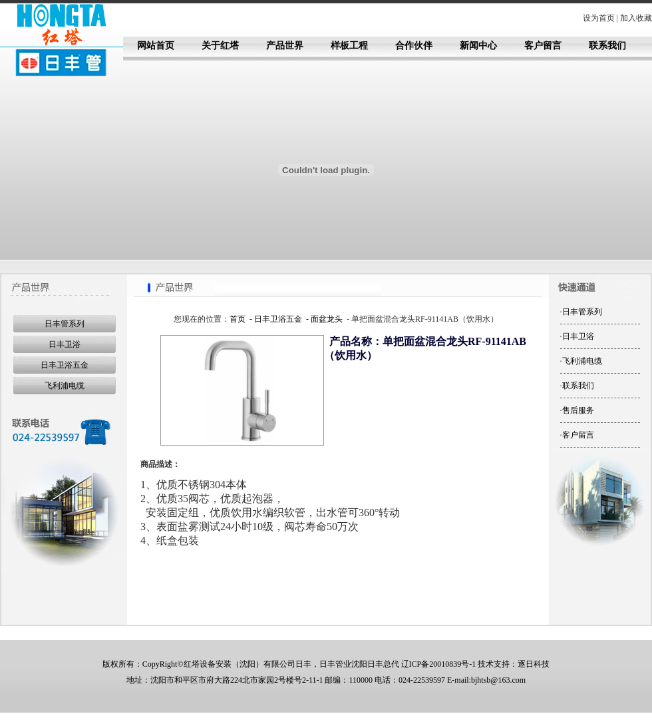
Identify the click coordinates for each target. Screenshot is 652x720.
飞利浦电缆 (64, 385)
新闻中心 (478, 46)
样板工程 (349, 46)
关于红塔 (220, 46)
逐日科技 (534, 664)
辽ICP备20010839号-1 (438, 664)
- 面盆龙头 (323, 319)
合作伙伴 (413, 46)
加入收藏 (636, 18)
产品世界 (284, 46)
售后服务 (578, 410)
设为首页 (599, 18)
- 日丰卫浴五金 (274, 319)
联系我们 (607, 46)
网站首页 (155, 46)
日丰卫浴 (65, 344)
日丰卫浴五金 (64, 365)
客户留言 (543, 46)
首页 (237, 319)
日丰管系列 (64, 323)
